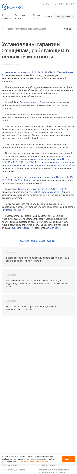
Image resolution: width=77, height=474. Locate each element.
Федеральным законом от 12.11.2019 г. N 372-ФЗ (30, 72)
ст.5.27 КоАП (53, 228)
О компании (6, 16)
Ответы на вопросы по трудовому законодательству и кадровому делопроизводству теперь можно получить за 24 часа (36, 283)
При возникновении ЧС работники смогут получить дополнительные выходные (32, 308)
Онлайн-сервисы (36, 16)
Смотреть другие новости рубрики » (38, 241)
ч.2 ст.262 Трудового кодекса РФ (46, 192)
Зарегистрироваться (64, 16)
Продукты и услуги (20, 16)
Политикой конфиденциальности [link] (33, 461)
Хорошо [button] (68, 459)
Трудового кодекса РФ (31, 102)
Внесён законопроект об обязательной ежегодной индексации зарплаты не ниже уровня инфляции (37, 259)
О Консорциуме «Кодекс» (14, 470)
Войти (49, 16)
